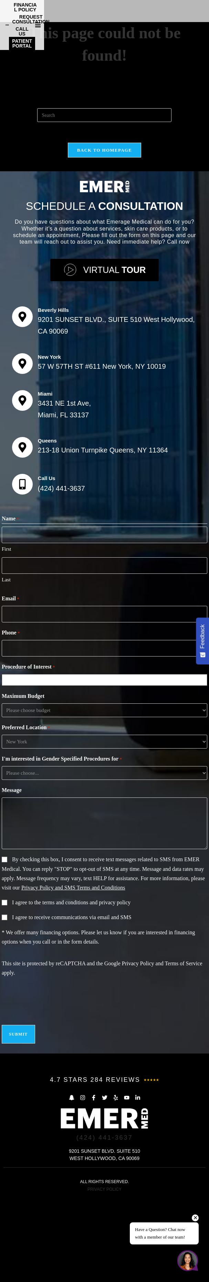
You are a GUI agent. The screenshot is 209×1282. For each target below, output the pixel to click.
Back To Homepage (104, 233)
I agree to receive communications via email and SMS (72, 1001)
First (6, 632)
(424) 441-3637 (61, 572)
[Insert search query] (104, 199)
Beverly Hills (53, 394)
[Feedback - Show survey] (202, 641)
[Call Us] (22, 568)
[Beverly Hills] (22, 400)
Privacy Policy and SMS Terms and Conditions (73, 971)
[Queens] (22, 531)
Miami (45, 477)
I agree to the (71, 986)
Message (12, 874)
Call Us (46, 562)
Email (10, 682)
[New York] (22, 447)
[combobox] (106, 764)
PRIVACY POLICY (104, 1273)
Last (6, 663)
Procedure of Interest (28, 751)
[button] (203, 9)
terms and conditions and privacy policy (86, 986)
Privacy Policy (138, 1047)
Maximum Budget (23, 780)
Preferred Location (26, 811)
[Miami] (22, 484)
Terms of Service (183, 1047)
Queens (47, 524)
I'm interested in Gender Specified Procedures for (62, 843)
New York (49, 441)
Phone (11, 717)
